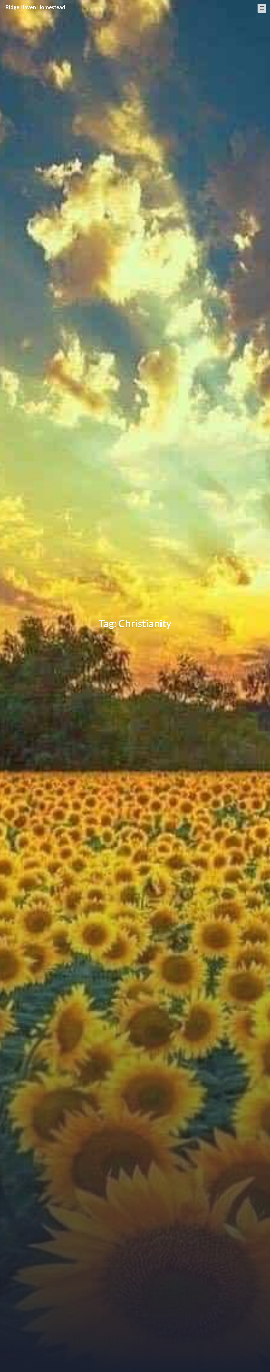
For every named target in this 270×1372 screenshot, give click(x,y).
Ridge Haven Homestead (35, 7)
